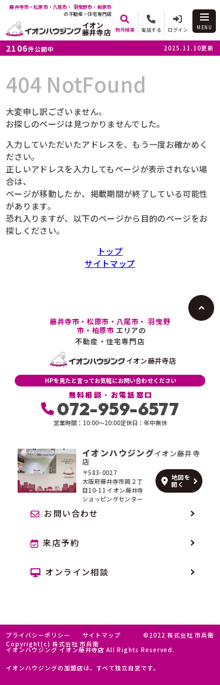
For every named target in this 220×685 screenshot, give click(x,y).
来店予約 (55, 542)
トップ (110, 251)
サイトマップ (109, 263)
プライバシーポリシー (38, 635)
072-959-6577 (110, 409)
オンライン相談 (70, 572)
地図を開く (175, 481)
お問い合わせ (65, 513)
